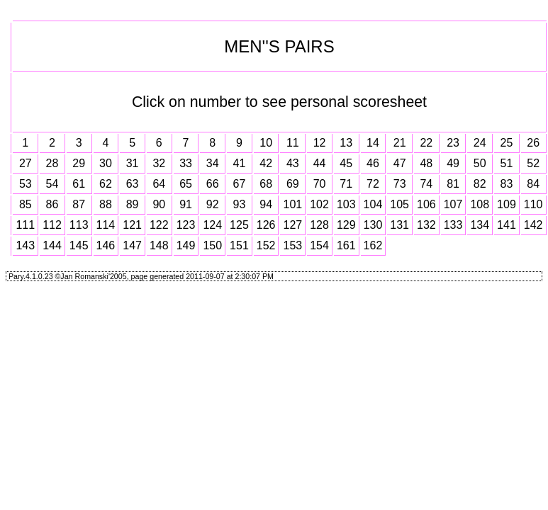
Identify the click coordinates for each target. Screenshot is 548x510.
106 (426, 204)
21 (399, 143)
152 (266, 245)
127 (292, 225)
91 (185, 204)
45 (346, 163)
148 (159, 245)
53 (25, 184)
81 (453, 184)
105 (399, 204)
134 (479, 225)
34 (212, 163)
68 (265, 184)
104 (373, 204)
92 (212, 204)
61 (78, 184)
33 (185, 163)
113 (79, 225)
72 (373, 184)
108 (479, 204)
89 (132, 204)
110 (533, 204)
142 (533, 225)
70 (319, 184)
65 (185, 184)
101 (292, 204)
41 (239, 163)
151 (239, 245)
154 (319, 245)
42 (265, 163)
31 (132, 163)
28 (52, 163)
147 (132, 245)
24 (480, 143)
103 (346, 204)
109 (506, 204)
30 (105, 163)
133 (453, 225)
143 (25, 245)
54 (52, 184)
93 (239, 204)
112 (52, 225)
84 (533, 184)
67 (239, 184)
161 (346, 245)
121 (132, 225)
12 (319, 143)
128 (319, 225)
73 (399, 184)
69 (292, 184)
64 (158, 184)
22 (426, 143)
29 (78, 163)
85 (25, 204)
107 (453, 204)
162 (373, 245)
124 (212, 225)
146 (106, 245)
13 (346, 143)
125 (239, 225)
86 (52, 204)
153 (292, 245)
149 (186, 245)
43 (292, 163)
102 (319, 204)
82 (480, 184)
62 (105, 184)
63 (132, 184)
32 (158, 163)
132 (426, 225)
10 (265, 143)
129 (346, 225)
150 (212, 245)
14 (373, 143)
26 (533, 143)
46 (373, 163)
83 (507, 184)
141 (506, 225)
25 (507, 143)
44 (319, 163)
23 (453, 143)
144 (52, 245)
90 (158, 204)
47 (399, 163)
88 (105, 204)
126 (266, 225)
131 (399, 225)
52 (533, 163)
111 (25, 225)
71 (346, 184)
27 (25, 163)
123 (186, 225)
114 (106, 225)
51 (507, 163)
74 (426, 184)
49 (453, 163)
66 (212, 184)
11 (292, 143)
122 (159, 225)
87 (78, 204)
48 (426, 163)
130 (373, 225)
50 (480, 163)
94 (265, 204)
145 (79, 245)
